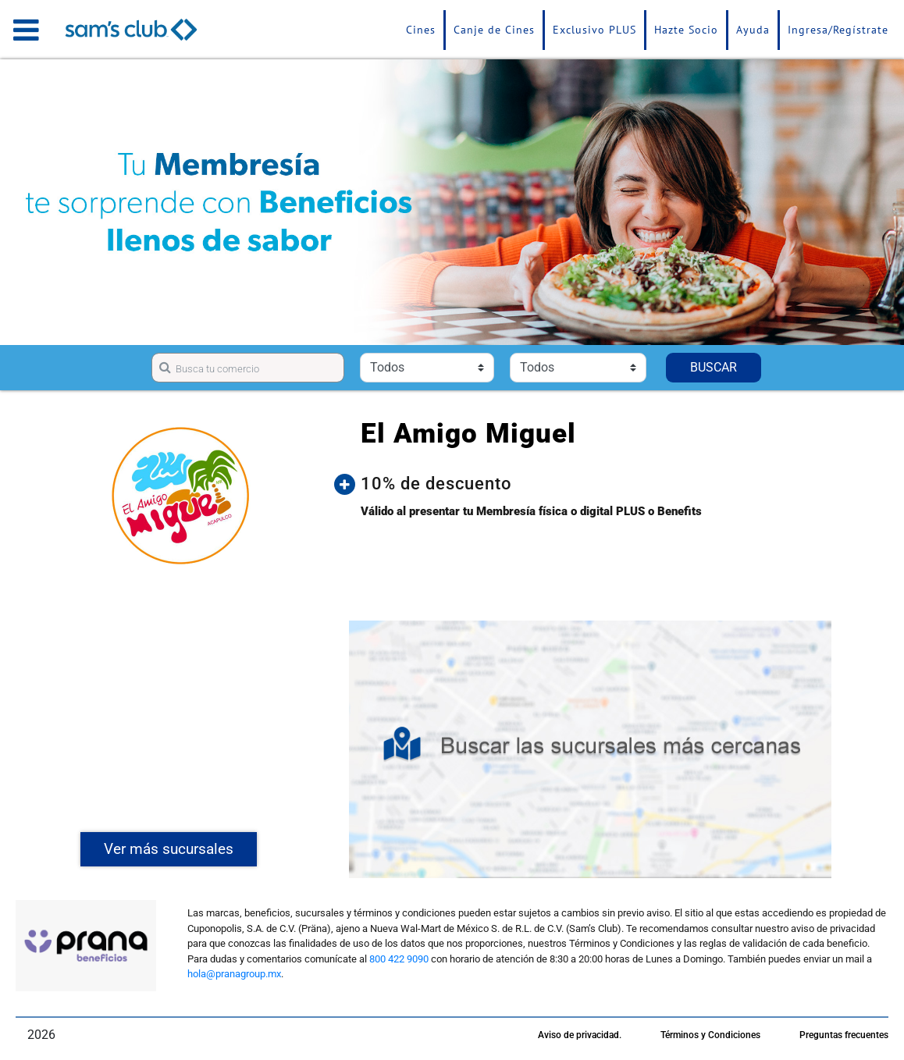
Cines (421, 30)
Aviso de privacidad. (579, 1035)
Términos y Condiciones (710, 1035)
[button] (602, 484)
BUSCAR (713, 367)
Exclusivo (594, 30)
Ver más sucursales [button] (168, 849)
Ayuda (753, 30)
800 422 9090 (399, 959)
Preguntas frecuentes (843, 1035)
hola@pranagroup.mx (234, 974)
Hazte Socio (686, 30)
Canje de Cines (494, 30)
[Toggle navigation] (26, 29)
